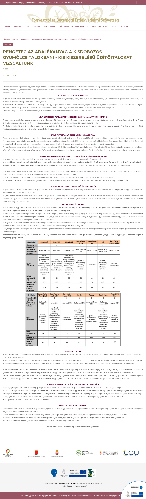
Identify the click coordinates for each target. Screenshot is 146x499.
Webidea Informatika (87, 495)
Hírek (7, 26)
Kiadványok (50, 26)
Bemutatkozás (21, 26)
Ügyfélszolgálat (119, 26)
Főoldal (6, 39)
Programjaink (99, 26)
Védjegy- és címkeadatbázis (74, 26)
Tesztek (36, 26)
